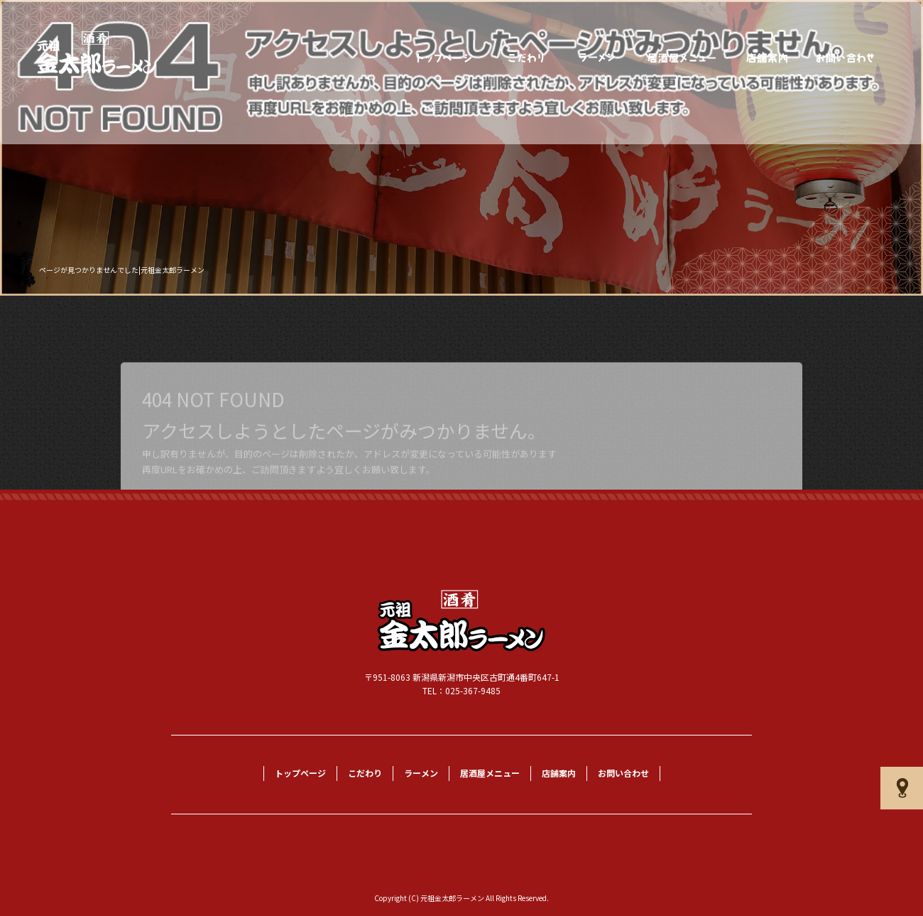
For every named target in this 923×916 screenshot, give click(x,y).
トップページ (444, 58)
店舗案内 (767, 58)
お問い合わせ (845, 58)
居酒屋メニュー (682, 58)
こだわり (526, 58)
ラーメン (597, 58)
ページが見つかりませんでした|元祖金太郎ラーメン (121, 269)
